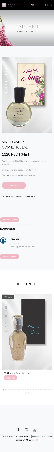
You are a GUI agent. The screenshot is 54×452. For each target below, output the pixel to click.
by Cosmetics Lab (16, 374)
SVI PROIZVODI (8, 197)
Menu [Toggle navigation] (48, 5)
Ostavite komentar (10, 219)
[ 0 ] (33, 5)
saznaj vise (10, 378)
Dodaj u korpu (14, 186)
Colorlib (34, 440)
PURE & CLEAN (30, 197)
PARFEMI (19, 197)
